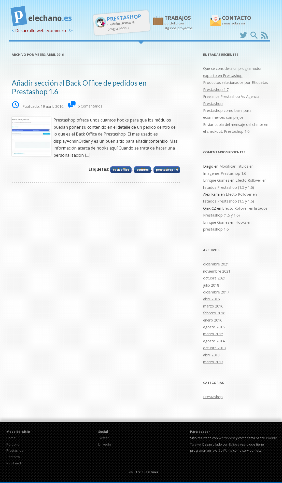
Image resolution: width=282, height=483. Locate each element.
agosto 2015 (213, 326)
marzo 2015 (213, 333)
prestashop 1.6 (167, 169)
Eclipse (234, 444)
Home (11, 438)
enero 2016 (212, 320)
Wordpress (227, 438)
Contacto (13, 457)
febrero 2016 (214, 312)
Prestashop (213, 396)
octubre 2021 (214, 277)
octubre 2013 (214, 347)
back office (121, 169)
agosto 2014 (213, 340)
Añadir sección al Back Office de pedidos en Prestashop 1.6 (79, 87)
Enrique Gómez (216, 180)
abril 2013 (211, 354)
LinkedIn (104, 444)
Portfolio (12, 444)
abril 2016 (211, 298)
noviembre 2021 (216, 271)
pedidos (142, 169)
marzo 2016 (213, 305)
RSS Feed (13, 463)
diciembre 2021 (216, 263)
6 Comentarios (90, 106)
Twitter (103, 438)
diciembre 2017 (216, 291)
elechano (42, 16)
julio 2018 (211, 285)
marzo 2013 (213, 361)
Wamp (227, 450)
